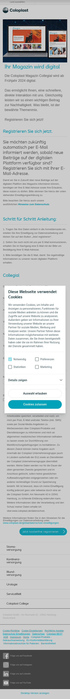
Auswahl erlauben (35, 393)
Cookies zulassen (35, 404)
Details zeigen (17, 380)
